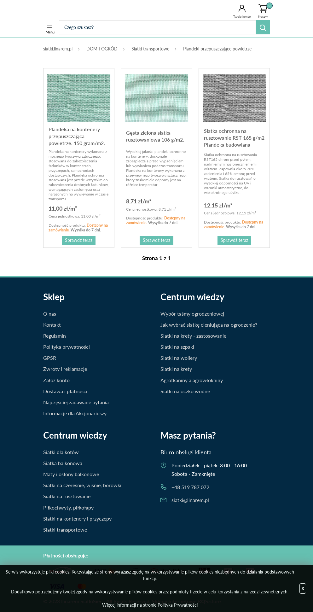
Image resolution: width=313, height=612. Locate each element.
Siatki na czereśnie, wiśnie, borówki (82, 485)
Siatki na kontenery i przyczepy (77, 519)
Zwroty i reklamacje (65, 369)
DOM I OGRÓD (102, 48)
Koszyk (265, 10)
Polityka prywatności (66, 347)
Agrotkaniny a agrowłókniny (191, 380)
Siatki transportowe (150, 48)
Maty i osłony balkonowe (71, 474)
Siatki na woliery (178, 358)
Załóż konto (56, 380)
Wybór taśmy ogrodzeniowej (192, 314)
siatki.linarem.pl (57, 48)
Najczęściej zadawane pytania (76, 402)
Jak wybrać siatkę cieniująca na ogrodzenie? (208, 325)
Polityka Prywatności (178, 605)
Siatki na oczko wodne (185, 391)
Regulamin (54, 336)
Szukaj (263, 27)
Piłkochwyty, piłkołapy (68, 507)
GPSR (49, 358)
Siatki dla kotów (61, 452)
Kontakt (52, 325)
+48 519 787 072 (190, 487)
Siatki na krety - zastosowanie (193, 336)
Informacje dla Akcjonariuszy (75, 413)
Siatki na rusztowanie (66, 496)
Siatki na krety (176, 369)
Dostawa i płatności (65, 391)
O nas (49, 314)
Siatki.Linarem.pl (69, 10)
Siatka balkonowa (62, 463)
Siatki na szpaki (177, 347)
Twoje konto (242, 16)
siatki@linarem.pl (190, 500)
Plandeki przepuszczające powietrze (217, 48)
